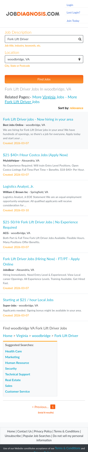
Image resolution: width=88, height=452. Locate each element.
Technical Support (17, 374)
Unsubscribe (13, 436)
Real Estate (13, 380)
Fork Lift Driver (18, 101)
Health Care (13, 351)
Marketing (12, 357)
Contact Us (24, 431)
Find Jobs (44, 79)
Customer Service (17, 391)
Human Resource (17, 362)
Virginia (49, 96)
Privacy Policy (43, 431)
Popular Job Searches (37, 436)
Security (11, 368)
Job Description (18, 32)
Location (12, 52)
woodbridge (41, 335)
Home (7, 335)
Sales (8, 385)
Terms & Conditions (67, 431)
